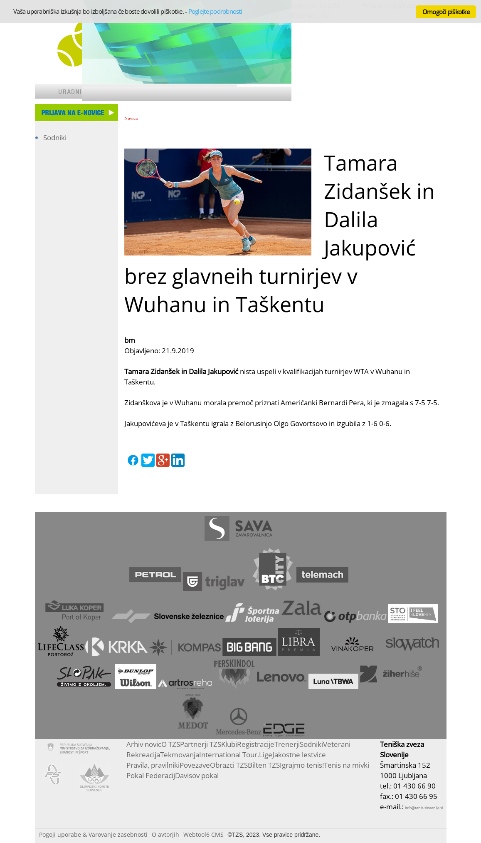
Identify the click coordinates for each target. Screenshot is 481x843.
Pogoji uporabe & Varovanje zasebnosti (93, 834)
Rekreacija (143, 754)
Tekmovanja (179, 754)
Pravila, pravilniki (153, 765)
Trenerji (287, 744)
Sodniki (55, 137)
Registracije (255, 744)
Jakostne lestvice (299, 754)
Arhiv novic (143, 744)
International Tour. (229, 754)
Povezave (195, 765)
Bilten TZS (264, 765)
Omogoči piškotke (445, 11)
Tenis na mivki (346, 765)
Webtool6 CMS (203, 834)
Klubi (229, 744)
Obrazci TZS (229, 765)
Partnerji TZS (200, 744)
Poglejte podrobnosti (215, 11)
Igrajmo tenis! (302, 765)
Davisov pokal (197, 775)
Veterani (336, 744)
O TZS (170, 744)
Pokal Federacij (150, 775)
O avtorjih (165, 834)
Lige (265, 754)
